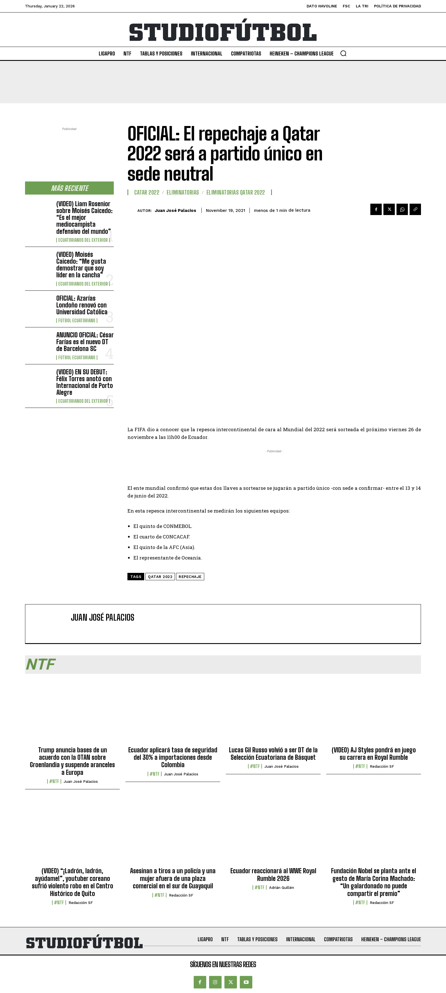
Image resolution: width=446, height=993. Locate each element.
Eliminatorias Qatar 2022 (236, 192)
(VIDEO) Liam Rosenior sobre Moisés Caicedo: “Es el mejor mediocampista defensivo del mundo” (84, 217)
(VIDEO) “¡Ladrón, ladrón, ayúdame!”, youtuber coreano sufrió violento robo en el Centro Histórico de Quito (72, 882)
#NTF (54, 781)
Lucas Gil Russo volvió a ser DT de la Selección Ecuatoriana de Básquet (273, 753)
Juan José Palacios (175, 210)
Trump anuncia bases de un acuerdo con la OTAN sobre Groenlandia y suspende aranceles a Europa (72, 761)
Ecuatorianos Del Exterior (83, 240)
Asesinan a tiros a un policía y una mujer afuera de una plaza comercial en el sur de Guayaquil (173, 878)
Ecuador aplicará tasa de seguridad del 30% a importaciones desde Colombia (172, 757)
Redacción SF (382, 766)
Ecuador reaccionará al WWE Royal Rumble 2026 (273, 874)
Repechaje (190, 577)
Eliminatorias (183, 192)
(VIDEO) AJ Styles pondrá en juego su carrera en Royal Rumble (374, 753)
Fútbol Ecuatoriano (76, 320)
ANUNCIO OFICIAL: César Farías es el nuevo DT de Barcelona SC (85, 341)
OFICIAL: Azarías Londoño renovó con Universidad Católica (82, 305)
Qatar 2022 (160, 577)
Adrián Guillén (281, 887)
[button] (343, 53)
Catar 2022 (146, 192)
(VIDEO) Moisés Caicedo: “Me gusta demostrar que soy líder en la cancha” (81, 265)
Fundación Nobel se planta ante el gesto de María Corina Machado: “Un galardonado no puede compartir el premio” (373, 882)
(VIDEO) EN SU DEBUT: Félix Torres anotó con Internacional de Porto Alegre (84, 382)
